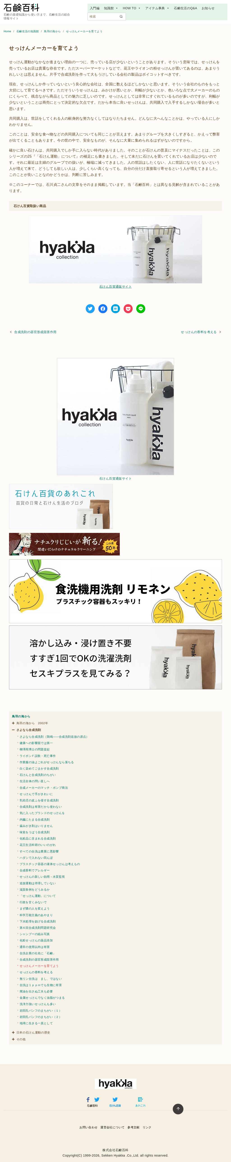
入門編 (94, 8)
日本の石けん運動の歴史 (33, 1032)
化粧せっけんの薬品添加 (36, 940)
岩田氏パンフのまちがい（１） (41, 1010)
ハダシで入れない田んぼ (36, 857)
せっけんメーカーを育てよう (84, 31)
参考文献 (133, 1127)
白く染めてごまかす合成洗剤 (39, 768)
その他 (21, 1039)
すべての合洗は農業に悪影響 (39, 851)
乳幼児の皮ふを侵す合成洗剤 (39, 800)
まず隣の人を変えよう (35, 908)
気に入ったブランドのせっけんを (42, 813)
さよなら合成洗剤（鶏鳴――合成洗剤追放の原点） (54, 736)
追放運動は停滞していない (38, 883)
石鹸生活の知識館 (28, 31)
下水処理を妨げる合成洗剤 (38, 921)
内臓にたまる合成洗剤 (35, 819)
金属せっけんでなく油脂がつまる (42, 997)
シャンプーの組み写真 (35, 934)
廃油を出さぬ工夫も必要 (36, 991)
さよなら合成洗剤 (28, 730)
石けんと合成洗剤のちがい (38, 775)
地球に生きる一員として (36, 1023)
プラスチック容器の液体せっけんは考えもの (50, 864)
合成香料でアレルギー (35, 870)
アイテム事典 (157, 8)
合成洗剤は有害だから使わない (41, 806)
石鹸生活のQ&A (185, 8)
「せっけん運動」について (38, 896)
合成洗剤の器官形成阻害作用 (35, 332)
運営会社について (112, 1127)
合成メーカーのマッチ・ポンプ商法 (44, 787)
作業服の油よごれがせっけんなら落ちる (47, 762)
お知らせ (208, 8)
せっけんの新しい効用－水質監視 (42, 876)
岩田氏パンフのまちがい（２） (41, 1017)
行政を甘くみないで (33, 902)
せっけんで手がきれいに (36, 794)
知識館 (111, 8)
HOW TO (132, 8)
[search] (121, 16)
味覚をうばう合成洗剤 (35, 832)
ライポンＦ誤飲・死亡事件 (38, 756)
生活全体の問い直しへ (35, 781)
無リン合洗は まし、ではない (41, 978)
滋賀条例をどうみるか (35, 889)
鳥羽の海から (53, 31)
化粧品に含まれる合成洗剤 (38, 838)
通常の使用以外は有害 (35, 947)
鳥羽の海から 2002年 (32, 723)
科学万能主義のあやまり (36, 915)
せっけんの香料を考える (199, 332)
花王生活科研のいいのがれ (38, 845)
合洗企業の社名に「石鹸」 (38, 953)
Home (8, 31)
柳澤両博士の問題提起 (35, 749)
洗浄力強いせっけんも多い (38, 1004)
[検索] (107, 16)
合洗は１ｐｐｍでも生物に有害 (41, 985)
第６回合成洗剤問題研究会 (38, 927)
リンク (147, 1127)
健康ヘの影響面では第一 (36, 743)
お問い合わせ (88, 1127)
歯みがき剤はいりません (36, 826)
